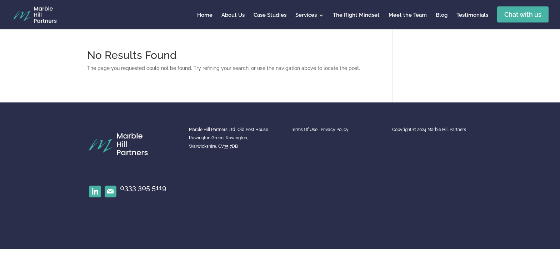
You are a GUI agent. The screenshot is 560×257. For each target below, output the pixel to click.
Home (204, 15)
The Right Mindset (356, 15)
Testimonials (472, 15)
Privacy (328, 129)
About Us (233, 15)
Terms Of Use (304, 129)
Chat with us (522, 14)
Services (306, 15)
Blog (442, 15)
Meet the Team (408, 15)
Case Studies (270, 15)
